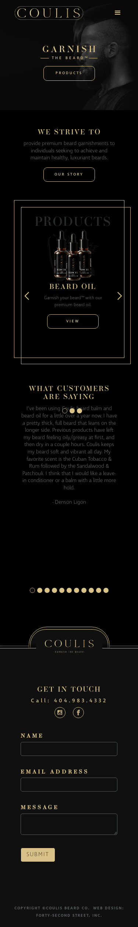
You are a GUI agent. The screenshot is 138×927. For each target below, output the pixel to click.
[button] (118, 13)
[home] (49, 13)
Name (32, 736)
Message (40, 808)
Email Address (55, 772)
